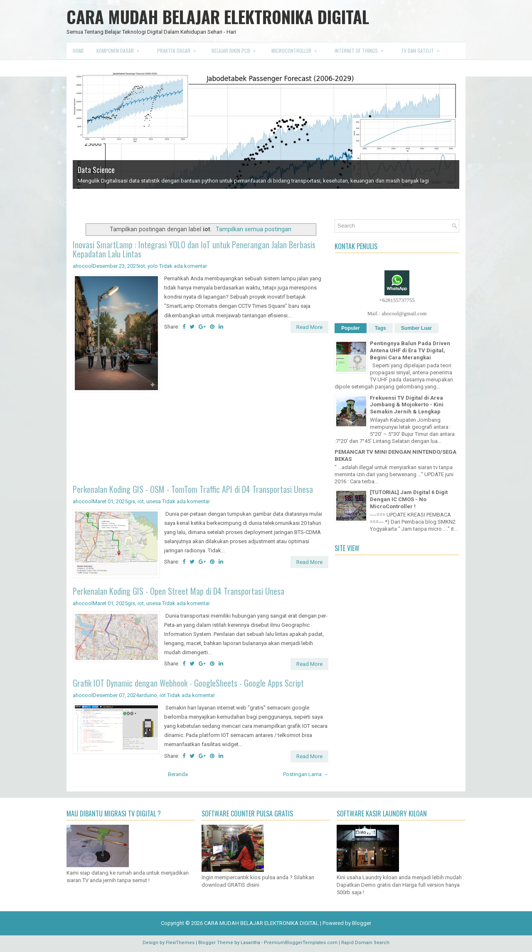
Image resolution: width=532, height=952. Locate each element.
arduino (148, 695)
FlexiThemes (180, 942)
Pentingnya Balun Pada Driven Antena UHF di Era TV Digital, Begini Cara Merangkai (410, 350)
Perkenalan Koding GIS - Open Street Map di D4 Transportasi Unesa (178, 591)
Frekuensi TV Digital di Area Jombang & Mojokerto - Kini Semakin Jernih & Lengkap (406, 405)
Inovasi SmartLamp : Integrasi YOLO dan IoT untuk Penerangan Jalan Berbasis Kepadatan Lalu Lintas (194, 249)
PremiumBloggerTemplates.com (300, 942)
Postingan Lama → (305, 774)
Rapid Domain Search (365, 942)
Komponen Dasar (120, 48)
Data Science (96, 169)
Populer (350, 328)
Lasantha (250, 942)
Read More (309, 327)
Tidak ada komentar (183, 266)
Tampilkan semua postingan (253, 229)
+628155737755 (396, 300)
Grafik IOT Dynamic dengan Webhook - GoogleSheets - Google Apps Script (188, 682)
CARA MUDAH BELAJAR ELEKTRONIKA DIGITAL (217, 16)
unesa (153, 501)
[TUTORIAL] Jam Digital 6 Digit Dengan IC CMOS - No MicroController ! (409, 499)
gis (131, 501)
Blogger (361, 923)
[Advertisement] (200, 439)
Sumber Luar (416, 328)
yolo (153, 266)
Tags (380, 328)
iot (142, 266)
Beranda (178, 774)
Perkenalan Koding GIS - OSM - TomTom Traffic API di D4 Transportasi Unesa (193, 489)
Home (78, 50)
